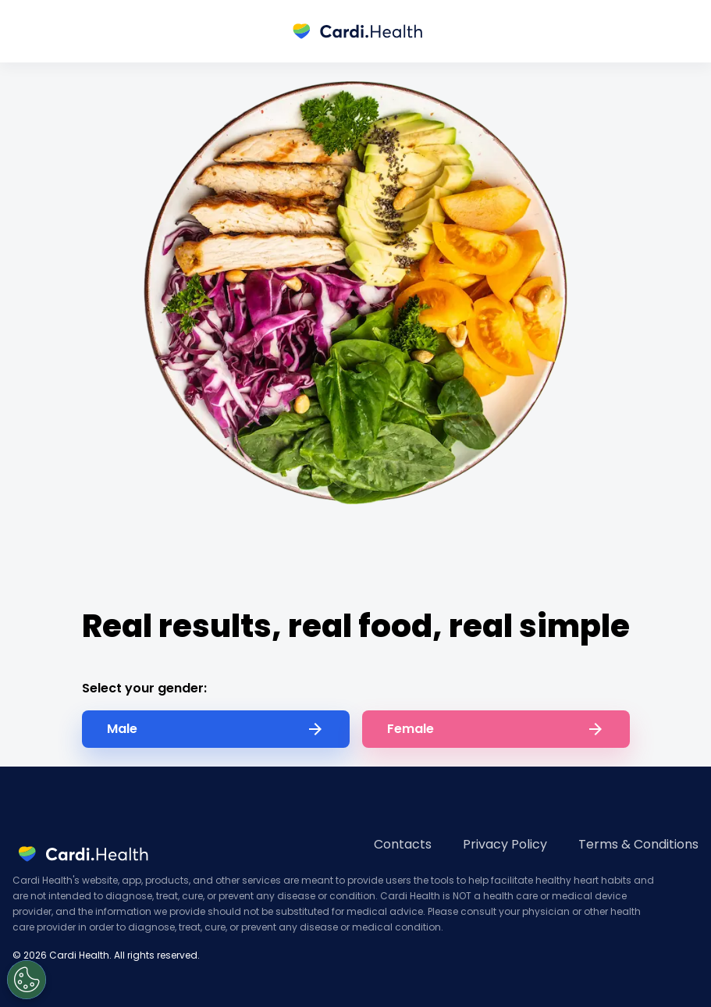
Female (496, 729)
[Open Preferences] (26, 979)
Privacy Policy (505, 844)
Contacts (403, 844)
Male (216, 729)
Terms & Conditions (638, 844)
